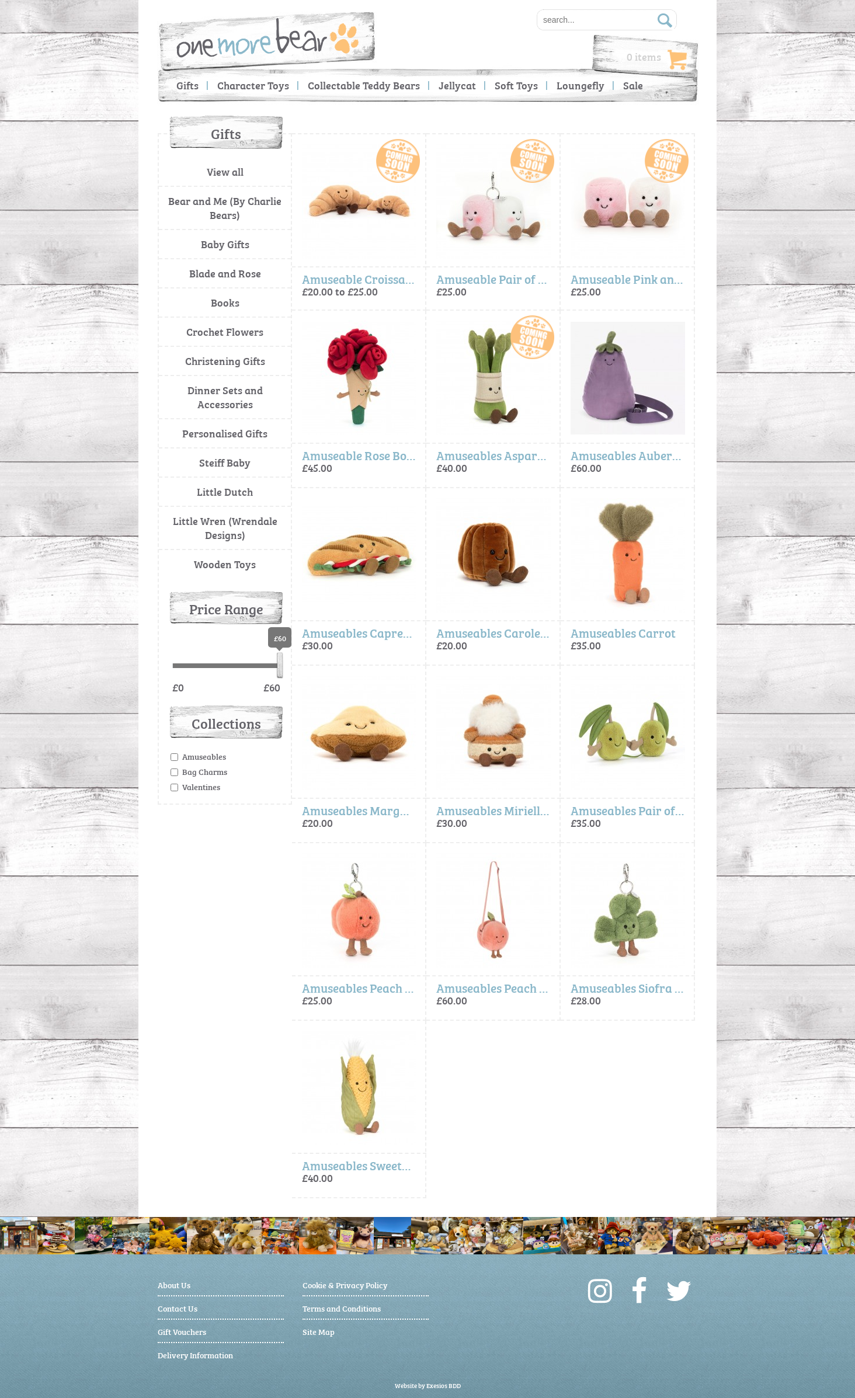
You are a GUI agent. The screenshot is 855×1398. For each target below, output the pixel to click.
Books (225, 302)
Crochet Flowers (224, 331)
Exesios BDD (443, 1385)
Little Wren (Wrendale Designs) (225, 527)
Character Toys (253, 85)
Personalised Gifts (224, 433)
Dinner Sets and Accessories (225, 397)
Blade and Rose (225, 273)
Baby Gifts (225, 244)
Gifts (187, 85)
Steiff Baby (225, 462)
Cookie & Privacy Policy (345, 1284)
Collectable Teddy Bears (364, 85)
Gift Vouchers (182, 1331)
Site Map (319, 1331)
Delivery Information (195, 1354)
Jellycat (457, 85)
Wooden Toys (225, 564)
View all (225, 171)
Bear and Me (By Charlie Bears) (224, 207)
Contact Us (177, 1308)
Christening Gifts (225, 360)
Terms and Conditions (342, 1308)
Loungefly (580, 85)
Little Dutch (225, 491)
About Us (174, 1284)
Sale (633, 85)
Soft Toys (516, 85)
